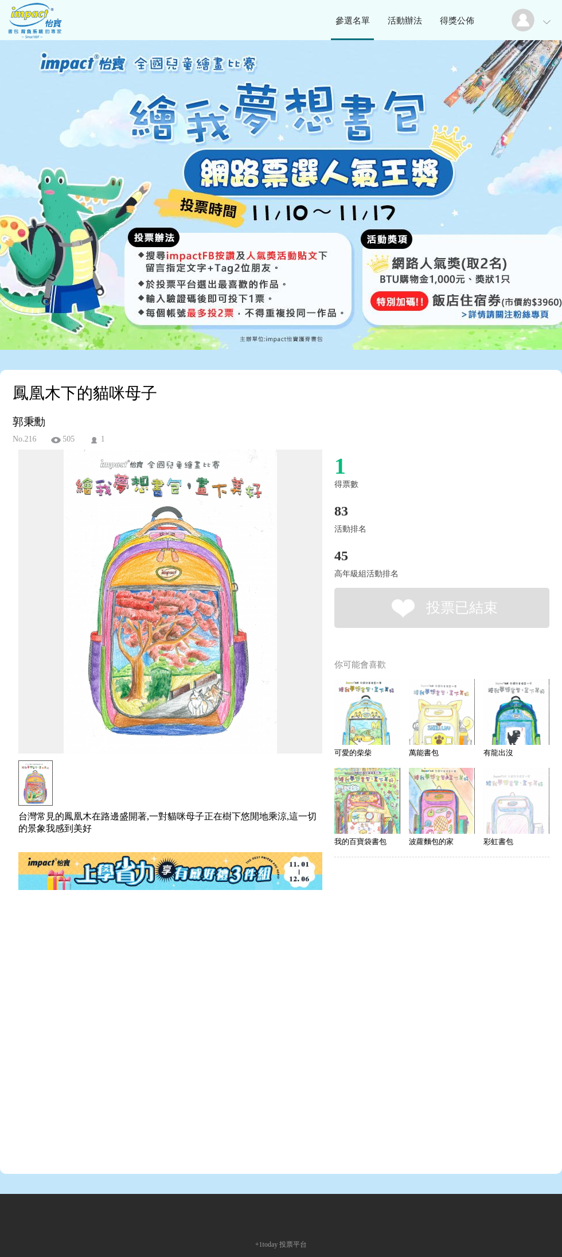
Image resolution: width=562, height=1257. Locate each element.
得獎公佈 (457, 20)
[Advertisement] (107, 1034)
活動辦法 (405, 20)
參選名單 (352, 20)
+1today (266, 1244)
